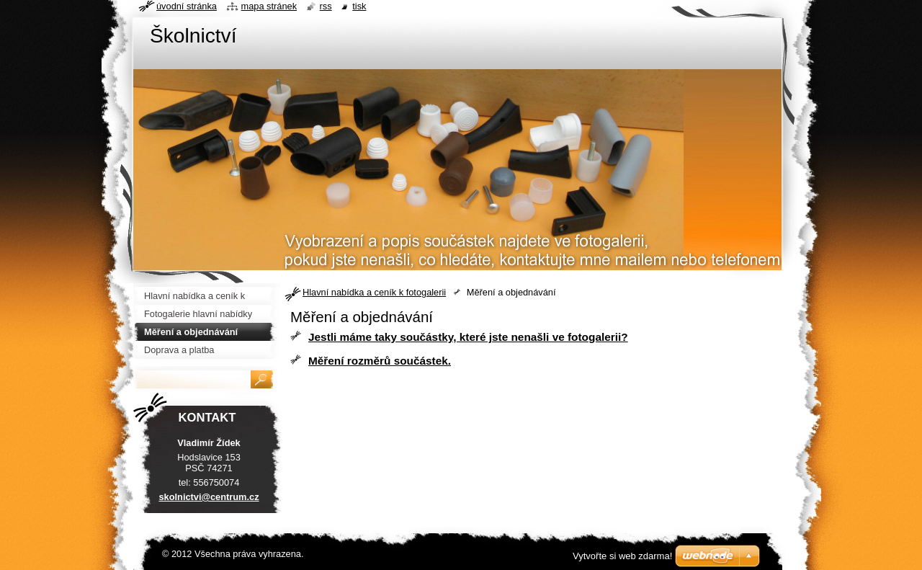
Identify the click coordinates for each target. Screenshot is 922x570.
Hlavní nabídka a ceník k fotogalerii (374, 292)
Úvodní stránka (186, 6)
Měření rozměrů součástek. (379, 361)
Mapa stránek (269, 6)
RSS (326, 6)
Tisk (359, 6)
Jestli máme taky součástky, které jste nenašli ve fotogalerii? (468, 337)
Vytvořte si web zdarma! (622, 556)
